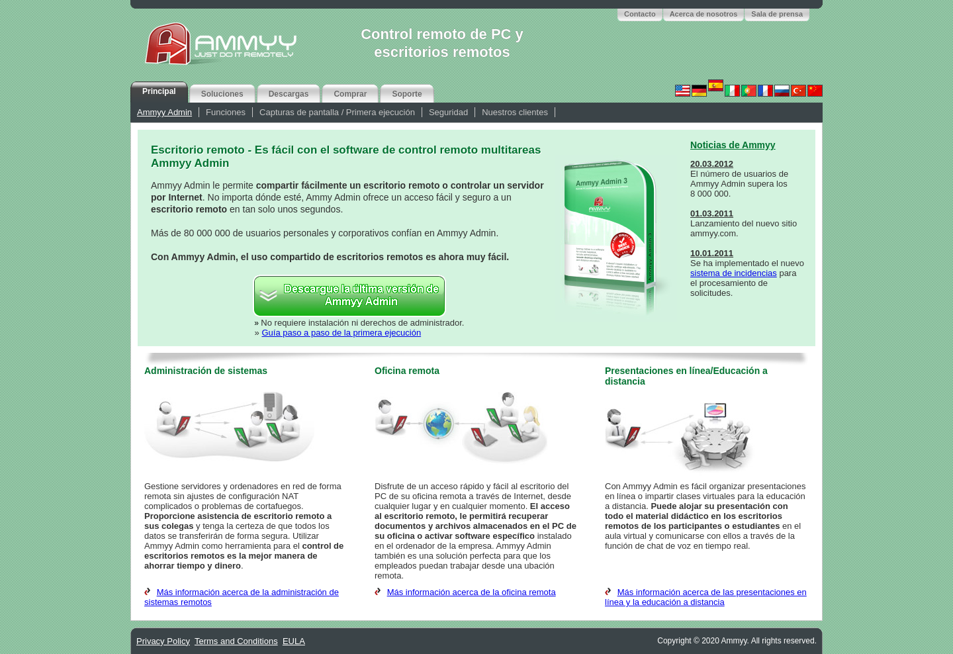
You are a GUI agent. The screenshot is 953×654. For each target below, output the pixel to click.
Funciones (226, 112)
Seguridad (448, 112)
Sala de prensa (777, 14)
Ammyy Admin (164, 112)
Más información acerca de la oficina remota (471, 592)
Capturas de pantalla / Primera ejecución (337, 112)
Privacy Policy (163, 641)
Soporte (407, 94)
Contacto (640, 14)
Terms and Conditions (236, 641)
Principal (159, 91)
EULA (294, 641)
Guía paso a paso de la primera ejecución (341, 333)
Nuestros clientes (515, 112)
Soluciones (222, 94)
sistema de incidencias (733, 273)
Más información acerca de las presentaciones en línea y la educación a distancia (706, 597)
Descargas (289, 94)
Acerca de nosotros (704, 14)
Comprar (350, 94)
